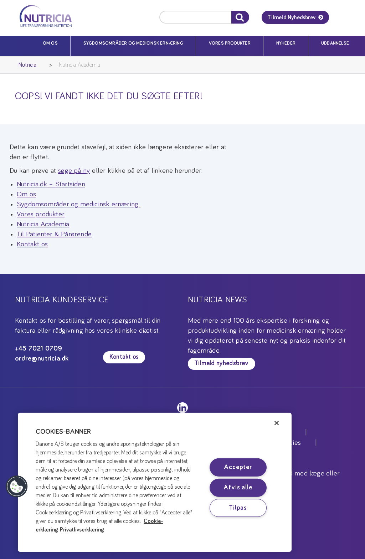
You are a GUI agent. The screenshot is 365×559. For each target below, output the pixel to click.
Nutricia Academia (79, 65)
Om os (50, 43)
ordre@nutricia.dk (41, 358)
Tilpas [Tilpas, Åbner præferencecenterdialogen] (238, 507)
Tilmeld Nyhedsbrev (291, 17)
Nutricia (28, 65)
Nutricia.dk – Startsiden (51, 184)
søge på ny (74, 170)
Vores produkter (230, 43)
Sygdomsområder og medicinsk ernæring (133, 43)
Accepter (238, 467)
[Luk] (276, 423)
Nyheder (285, 43)
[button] (16, 486)
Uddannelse (335, 43)
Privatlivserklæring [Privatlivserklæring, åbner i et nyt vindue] (82, 530)
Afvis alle (237, 487)
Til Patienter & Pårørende (54, 234)
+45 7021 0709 (38, 348)
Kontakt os (32, 244)
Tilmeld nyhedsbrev (221, 363)
